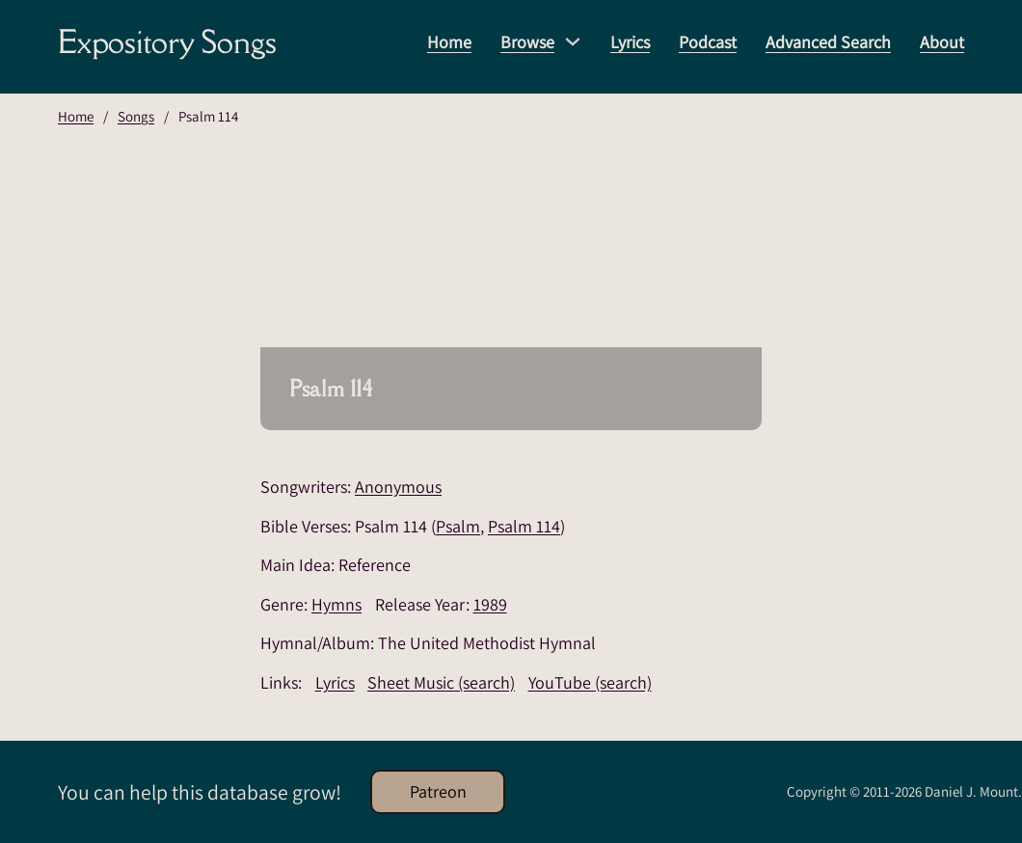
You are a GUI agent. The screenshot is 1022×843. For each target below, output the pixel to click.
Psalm (458, 526)
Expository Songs (167, 41)
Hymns (336, 604)
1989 (490, 604)
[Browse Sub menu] (572, 41)
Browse (527, 42)
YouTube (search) (590, 682)
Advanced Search (828, 42)
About (942, 42)
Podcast (708, 42)
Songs (136, 116)
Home (449, 42)
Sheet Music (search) (441, 682)
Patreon (438, 791)
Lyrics (630, 42)
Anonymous (398, 487)
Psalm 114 (524, 526)
